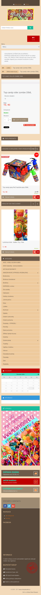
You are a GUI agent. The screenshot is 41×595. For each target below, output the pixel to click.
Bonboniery (6, 276)
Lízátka (8, 68)
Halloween (6, 293)
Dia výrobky (6, 289)
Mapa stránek (17, 4)
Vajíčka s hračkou (8, 347)
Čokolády (5, 357)
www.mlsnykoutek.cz (24, 589)
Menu (3, 44)
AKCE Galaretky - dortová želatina (12, 266)
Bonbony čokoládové (9, 279)
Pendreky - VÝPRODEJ (9, 323)
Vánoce (5, 350)
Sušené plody (20, 340)
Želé (4, 360)
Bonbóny (20, 283)
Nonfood (20, 310)
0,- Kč (33, 38)
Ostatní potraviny (8, 320)
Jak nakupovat (9, 515)
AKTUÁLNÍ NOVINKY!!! (9, 269)
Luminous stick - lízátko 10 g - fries (13, 242)
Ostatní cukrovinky (8, 316)
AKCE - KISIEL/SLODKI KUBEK (11, 262)
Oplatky (5, 313)
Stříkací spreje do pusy (12, 71)
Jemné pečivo (7, 300)
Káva (4, 303)
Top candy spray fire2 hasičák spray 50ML (16, 187)
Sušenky (5, 337)
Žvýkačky (5, 364)
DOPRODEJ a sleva (8, 286)
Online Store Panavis (32, 592)
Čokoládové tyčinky (8, 354)
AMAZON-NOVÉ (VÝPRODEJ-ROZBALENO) (20, 272)
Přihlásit (26, 4)
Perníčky (5, 327)
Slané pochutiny (7, 330)
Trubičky (5, 344)
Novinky (7, 518)
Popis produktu (9, 138)
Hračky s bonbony (8, 296)
